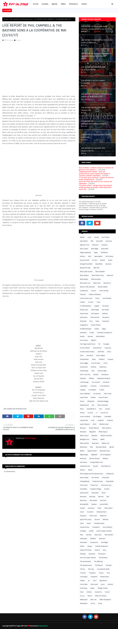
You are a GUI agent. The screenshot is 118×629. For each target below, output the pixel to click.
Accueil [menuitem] (35, 4)
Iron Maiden (92, 390)
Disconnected (95, 317)
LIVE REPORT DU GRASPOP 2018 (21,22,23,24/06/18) (93, 68)
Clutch (97, 298)
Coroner (90, 302)
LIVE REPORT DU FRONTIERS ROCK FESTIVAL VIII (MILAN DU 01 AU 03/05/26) (96, 27)
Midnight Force (84, 439)
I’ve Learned (96, 382)
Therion (82, 569)
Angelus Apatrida (85, 252)
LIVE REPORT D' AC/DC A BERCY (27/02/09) (93, 82)
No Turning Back (105, 455)
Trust (108, 573)
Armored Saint (84, 260)
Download (105, 321)
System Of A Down (85, 550)
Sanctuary (91, 508)
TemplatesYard (43, 626)
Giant (81, 355)
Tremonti (83, 573)
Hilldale (91, 378)
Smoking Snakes (99, 523)
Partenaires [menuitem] (73, 4)
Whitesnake (83, 599)
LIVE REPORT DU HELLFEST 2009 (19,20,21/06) (93, 109)
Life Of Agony (97, 416)
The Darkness (103, 557)
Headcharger (84, 371)
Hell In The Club (85, 374)
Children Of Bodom (95, 294)
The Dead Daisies (85, 561)
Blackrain (110, 275)
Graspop (110, 359)
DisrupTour (105, 317)
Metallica (94, 435)
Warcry (90, 596)
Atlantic (102, 260)
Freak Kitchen (97, 348)
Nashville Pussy (105, 451)
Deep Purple (84, 313)
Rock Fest (103, 500)
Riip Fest (100, 496)
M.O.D (94, 424)
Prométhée (83, 489)
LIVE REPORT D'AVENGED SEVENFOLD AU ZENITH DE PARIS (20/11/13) (96, 95)
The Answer (102, 554)
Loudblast (100, 420)
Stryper (89, 546)
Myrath (111, 447)
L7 (96, 413)
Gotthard (102, 359)
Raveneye (83, 496)
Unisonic (110, 584)
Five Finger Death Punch (87, 344)
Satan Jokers (108, 508)
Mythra (82, 451)
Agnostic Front (84, 245)
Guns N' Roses (95, 363)
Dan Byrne (105, 306)
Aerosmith (99, 241)
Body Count (96, 283)
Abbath (82, 237)
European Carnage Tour (104, 332)
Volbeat (89, 592)
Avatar (110, 260)
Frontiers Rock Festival (87, 352)
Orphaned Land (85, 466)
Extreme (90, 336)
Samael (82, 508)
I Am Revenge (84, 382)
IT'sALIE (101, 390)
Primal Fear (94, 485)
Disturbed (83, 321)
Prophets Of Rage (95, 489)
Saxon (82, 512)
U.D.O (94, 580)
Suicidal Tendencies (101, 546)
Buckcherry (107, 283)
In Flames (93, 386)
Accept (96, 237)
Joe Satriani (97, 393)
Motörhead (83, 447)
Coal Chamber (106, 298)
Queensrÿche (84, 493)
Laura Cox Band (85, 416)
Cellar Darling (103, 290)
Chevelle (83, 294)
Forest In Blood (85, 348)
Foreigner (106, 344)
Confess (82, 302)
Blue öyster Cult (85, 283)
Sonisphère (96, 527)
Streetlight (104, 542)
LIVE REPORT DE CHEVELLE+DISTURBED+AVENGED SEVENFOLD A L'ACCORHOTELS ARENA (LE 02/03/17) (96, 122)
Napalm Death (92, 451)
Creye (98, 302)
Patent (90, 470)
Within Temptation (105, 599)
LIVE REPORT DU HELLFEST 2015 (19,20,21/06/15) (93, 149)
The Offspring (98, 561)
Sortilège (83, 531)
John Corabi (107, 393)
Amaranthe (104, 249)
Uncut (103, 584)
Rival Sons (83, 500)
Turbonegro (83, 577)
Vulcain (107, 592)
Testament (91, 554)
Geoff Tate (101, 352)
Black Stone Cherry (98, 275)
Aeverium (109, 241)
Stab (81, 535)
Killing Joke (90, 401)
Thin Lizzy (91, 569)
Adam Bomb (84, 241)
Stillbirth (93, 538)
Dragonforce (84, 325)
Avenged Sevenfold (86, 264)
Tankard (97, 550)
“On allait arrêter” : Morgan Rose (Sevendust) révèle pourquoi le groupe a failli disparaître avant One (95, 187)
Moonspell (95, 443)
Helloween (105, 374)
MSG (91, 447)
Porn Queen (95, 477)
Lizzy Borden (84, 420)
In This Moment (104, 386)
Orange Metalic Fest (96, 462)
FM (99, 344)
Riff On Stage (8, 40)
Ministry (94, 439)
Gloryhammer (84, 359)
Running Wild (84, 504)
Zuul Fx (93, 603)
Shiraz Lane (93, 516)
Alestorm (104, 245)
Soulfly (91, 531)
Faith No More (100, 336)
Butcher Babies (103, 287)
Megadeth (92, 432)
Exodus (82, 336)
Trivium (101, 573)
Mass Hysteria (106, 428)
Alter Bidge (94, 249)
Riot (108, 496)
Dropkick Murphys (85, 329)
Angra (96, 252)
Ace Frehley (105, 237)
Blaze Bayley (84, 279)
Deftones (105, 313)
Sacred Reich (104, 504)
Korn (100, 409)
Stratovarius (94, 542)
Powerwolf (105, 477)
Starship (88, 535)
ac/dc (89, 237)
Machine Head (103, 424)
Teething (82, 554)
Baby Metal (98, 264)
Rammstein (95, 493)
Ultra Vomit (94, 584)
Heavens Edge (102, 371)
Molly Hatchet (84, 443)
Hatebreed (102, 367)
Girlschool (90, 355)
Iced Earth (106, 382)
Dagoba (96, 306)
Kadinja (93, 397)
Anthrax (82, 256)
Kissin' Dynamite (102, 405)
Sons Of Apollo (107, 527)
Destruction (83, 317)
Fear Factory (84, 340)
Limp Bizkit (107, 416)
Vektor (92, 588)
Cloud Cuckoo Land (86, 298)
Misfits (102, 439)
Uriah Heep (83, 588)
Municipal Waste (101, 447)
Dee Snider (105, 310)
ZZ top (100, 603)
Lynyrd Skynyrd (85, 424)
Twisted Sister (104, 577)
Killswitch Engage (102, 401)
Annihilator (104, 252)
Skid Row (105, 519)
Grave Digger (84, 363)
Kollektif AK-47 (91, 409)
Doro (91, 321)
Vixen (82, 592)
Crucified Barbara (85, 306)
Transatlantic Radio (103, 569)
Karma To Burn (103, 397)
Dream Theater (96, 325)
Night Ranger (84, 455)
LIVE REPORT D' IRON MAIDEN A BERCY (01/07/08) (95, 136)
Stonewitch (83, 542)
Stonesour (102, 538)
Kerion (82, 401)
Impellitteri (83, 386)
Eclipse (96, 329)
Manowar (83, 428)
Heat (92, 371)
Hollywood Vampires (103, 378)
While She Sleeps (100, 596)
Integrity (82, 390)
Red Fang (92, 496)
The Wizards (99, 565)
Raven (104, 493)
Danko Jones (84, 310)
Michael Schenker (106, 435)
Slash (82, 523)
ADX (92, 241)
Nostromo (83, 458)
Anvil (89, 256)
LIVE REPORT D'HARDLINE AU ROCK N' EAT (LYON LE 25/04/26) (97, 41)
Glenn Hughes (100, 355)
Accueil (6, 19)
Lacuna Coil (104, 413)
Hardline (93, 367)
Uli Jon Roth (83, 584)
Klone (82, 409)
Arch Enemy (109, 256)
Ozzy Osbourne (105, 466)
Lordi (92, 420)
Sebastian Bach (101, 512)
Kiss (93, 405)
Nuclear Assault (94, 458)
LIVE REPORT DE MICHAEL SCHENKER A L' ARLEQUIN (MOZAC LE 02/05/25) (96, 54)
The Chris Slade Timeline (88, 557)
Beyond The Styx (85, 268)
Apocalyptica (98, 256)
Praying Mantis (84, 481)
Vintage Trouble (103, 588)
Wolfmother (84, 603)
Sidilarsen (103, 516)
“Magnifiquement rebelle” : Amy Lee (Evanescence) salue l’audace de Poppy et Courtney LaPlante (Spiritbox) (94, 174)
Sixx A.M (97, 519)
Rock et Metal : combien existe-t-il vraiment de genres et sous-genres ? (96, 169)
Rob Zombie (93, 500)
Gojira (94, 359)
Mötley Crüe (105, 443)
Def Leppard (95, 313)
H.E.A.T (105, 363)
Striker (82, 546)
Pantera (82, 470)
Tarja (104, 550)
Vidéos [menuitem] (63, 4)
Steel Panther (109, 535)
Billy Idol (96, 268)
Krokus (82, 413)
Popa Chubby (84, 477)
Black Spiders (84, 275)
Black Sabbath (100, 271)
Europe (92, 332)
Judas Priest (84, 397)
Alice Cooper (84, 249)
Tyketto (82, 580)
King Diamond (84, 405)
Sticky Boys (83, 538)
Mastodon (83, 432)
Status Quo (97, 535)
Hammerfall (84, 367)
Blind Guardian (96, 279)
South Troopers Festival (104, 531)
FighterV (93, 340)
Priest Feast (84, 485)
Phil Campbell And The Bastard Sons (21, 19)
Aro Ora (94, 260)
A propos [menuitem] (45, 4)
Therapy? (109, 565)
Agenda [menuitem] (54, 4)
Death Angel (95, 310)
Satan (99, 508)
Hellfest (95, 374)
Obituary (105, 458)
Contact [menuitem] (84, 4)
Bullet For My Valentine (87, 287)
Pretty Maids (110, 481)
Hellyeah (83, 378)
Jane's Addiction (85, 393)
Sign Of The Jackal (85, 519)
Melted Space (103, 432)
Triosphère (92, 573)
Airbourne (95, 245)
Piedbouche (110, 474)
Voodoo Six (98, 592)
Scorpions (90, 512)
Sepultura (83, 516)
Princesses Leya (106, 485)
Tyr (89, 580)
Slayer (89, 523)
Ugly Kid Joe (103, 580)
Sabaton (94, 504)
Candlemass (84, 290)
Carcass (93, 290)
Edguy (104, 329)
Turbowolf (94, 577)
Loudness (110, 420)
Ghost (109, 352)
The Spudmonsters (86, 565)
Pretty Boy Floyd (97, 481)
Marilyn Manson (94, 428)
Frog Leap (108, 348)
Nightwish (94, 455)
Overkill (95, 466)
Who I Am (93, 599)
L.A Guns (90, 413)
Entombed (83, 332)
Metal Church (84, 435)
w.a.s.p (82, 596)
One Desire (83, 462)
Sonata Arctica (84, 527)
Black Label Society (86, 271)
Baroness (109, 264)
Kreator (107, 409)
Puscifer (106, 489)
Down (97, 321)
